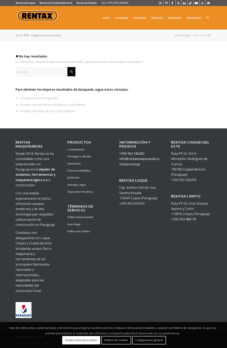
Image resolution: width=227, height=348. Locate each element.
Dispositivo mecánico (80, 191)
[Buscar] (207, 18)
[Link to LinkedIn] (184, 3)
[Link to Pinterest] (166, 3)
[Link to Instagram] (160, 3)
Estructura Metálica (79, 170)
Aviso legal (73, 224)
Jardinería (73, 177)
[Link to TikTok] (190, 3)
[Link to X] (178, 3)
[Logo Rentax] (38, 18)
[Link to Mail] (208, 3)
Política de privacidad (80, 217)
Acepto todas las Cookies (81, 340)
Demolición (74, 163)
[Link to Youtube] (196, 3)
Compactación (76, 149)
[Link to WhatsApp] (202, 3)
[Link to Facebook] (172, 3)
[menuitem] (106, 18)
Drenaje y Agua (76, 184)
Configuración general (149, 340)
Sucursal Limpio (86, 2)
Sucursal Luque (25, 2)
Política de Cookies (78, 231)
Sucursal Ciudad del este (55, 2)
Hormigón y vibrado (79, 156)
